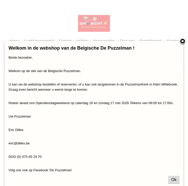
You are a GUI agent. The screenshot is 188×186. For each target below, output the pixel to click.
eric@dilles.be (19, 143)
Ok (173, 179)
